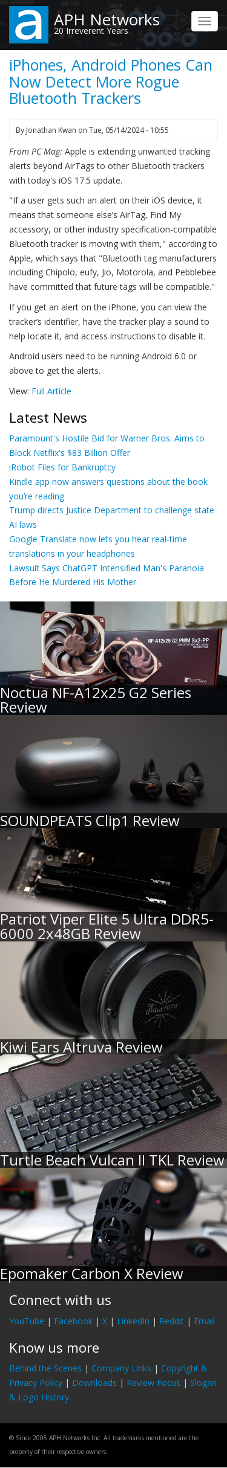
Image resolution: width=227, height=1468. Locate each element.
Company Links (121, 1368)
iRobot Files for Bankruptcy (62, 467)
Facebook (73, 1321)
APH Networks (107, 19)
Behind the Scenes (45, 1368)
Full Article (51, 391)
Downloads (94, 1382)
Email (204, 1321)
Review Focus (153, 1382)
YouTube (26, 1321)
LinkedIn (133, 1321)
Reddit (171, 1321)
